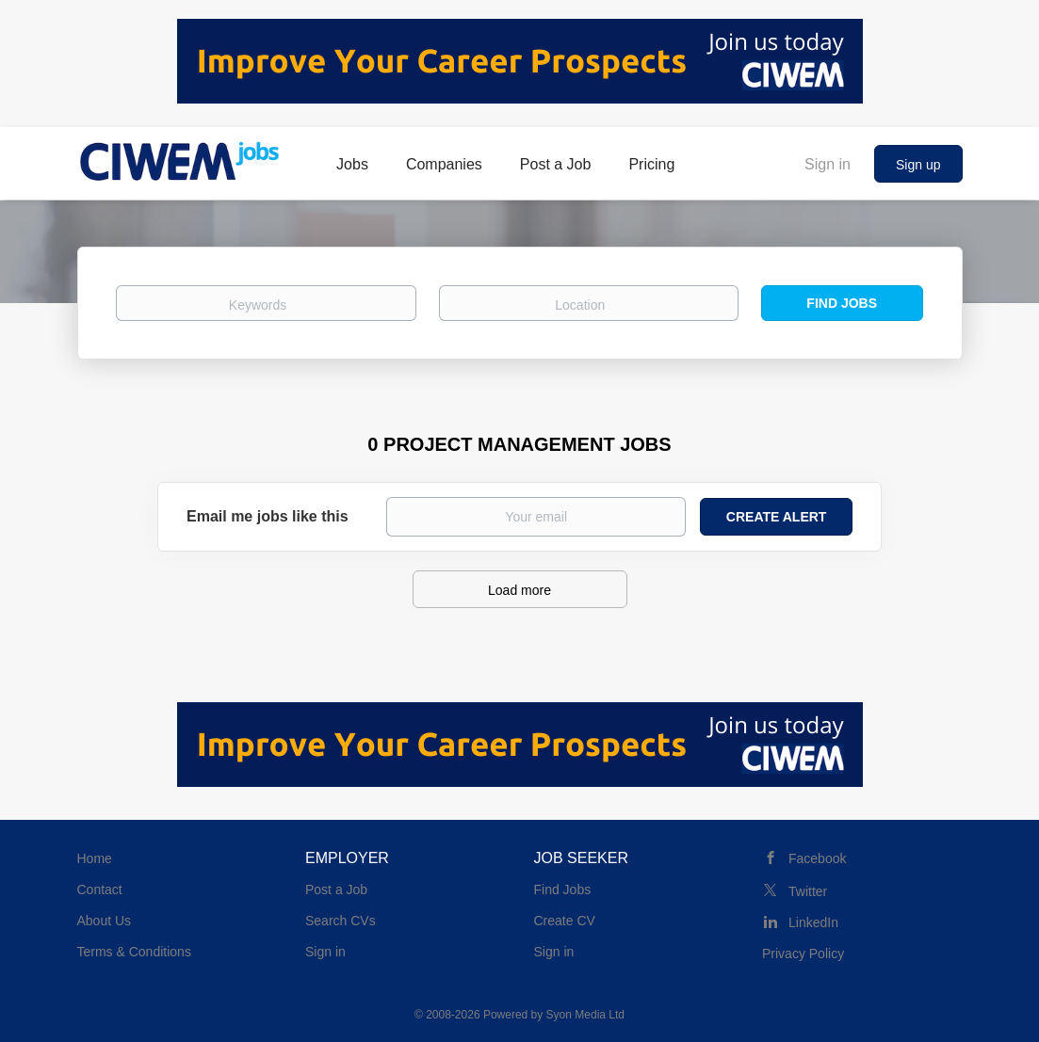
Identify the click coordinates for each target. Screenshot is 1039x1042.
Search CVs (340, 920)
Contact (99, 889)
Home (94, 858)
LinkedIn (813, 922)
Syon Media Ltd (585, 1014)
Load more (519, 590)
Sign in (827, 164)
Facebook (817, 858)
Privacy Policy (803, 953)
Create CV (564, 920)
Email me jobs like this (268, 516)
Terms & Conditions (134, 951)
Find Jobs (841, 303)
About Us (104, 920)
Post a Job (336, 889)
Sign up (918, 164)
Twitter (807, 891)
